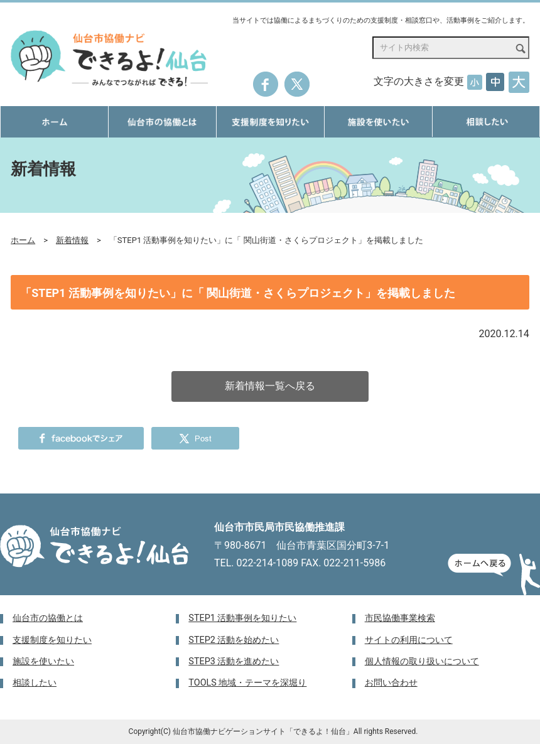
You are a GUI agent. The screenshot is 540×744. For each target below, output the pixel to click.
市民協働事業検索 (400, 618)
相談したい (35, 682)
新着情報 (72, 240)
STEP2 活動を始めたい (233, 640)
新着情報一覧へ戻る (270, 386)
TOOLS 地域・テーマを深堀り (247, 682)
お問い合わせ (391, 682)
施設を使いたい (43, 661)
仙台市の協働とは (48, 618)
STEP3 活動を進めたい (233, 661)
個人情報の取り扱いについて (422, 661)
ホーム (23, 240)
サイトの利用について (409, 640)
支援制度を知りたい (52, 640)
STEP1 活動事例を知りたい (242, 618)
